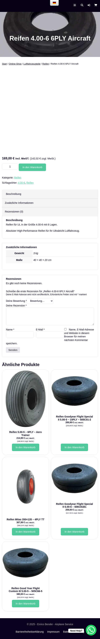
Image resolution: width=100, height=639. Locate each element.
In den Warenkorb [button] (25, 447)
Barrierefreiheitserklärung (30, 631)
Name (10, 329)
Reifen (45, 63)
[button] (89, 5)
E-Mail (40, 329)
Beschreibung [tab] (13, 194)
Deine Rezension (16, 305)
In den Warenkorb (32, 167)
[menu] (54, 3)
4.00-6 (21, 182)
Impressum (53, 631)
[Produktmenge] (10, 167)
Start (4, 63)
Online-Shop (15, 63)
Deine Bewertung (16, 300)
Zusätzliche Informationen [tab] (19, 202)
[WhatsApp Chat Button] (91, 630)
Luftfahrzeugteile (31, 63)
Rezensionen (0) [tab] (14, 211)
